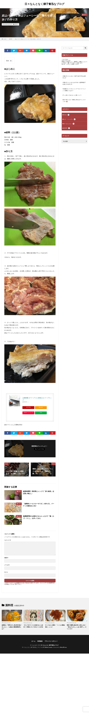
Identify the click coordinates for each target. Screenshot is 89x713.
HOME (4, 39)
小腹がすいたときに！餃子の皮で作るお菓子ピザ (74, 77)
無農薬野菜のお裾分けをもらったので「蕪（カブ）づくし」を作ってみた (38, 517)
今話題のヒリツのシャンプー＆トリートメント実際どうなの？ (74, 89)
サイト (6, 572)
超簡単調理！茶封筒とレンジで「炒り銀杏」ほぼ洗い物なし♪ (38, 492)
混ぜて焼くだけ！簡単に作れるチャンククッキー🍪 (74, 100)
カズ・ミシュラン (70, 120)
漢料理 (15, 24)
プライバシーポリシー (51, 641)
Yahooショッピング (28, 412)
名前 (6, 557)
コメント (7, 540)
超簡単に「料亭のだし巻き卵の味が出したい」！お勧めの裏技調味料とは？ (11, 627)
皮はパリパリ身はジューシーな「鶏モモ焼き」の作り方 (28, 39)
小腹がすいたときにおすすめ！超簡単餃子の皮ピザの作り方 (74, 83)
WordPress (63, 647)
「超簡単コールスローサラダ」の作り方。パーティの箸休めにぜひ (38, 505)
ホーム (33, 641)
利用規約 (39, 641)
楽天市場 (28, 407)
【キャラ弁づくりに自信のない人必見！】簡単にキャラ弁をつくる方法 (33, 627)
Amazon (41, 407)
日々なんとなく (69, 124)
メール (6, 565)
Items (67, 115)
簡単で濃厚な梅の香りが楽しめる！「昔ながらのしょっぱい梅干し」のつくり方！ (76, 627)
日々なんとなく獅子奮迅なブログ (44, 4)
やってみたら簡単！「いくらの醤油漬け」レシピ (55, 626)
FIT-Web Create (47, 647)
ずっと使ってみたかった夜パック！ (72, 95)
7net (41, 412)
